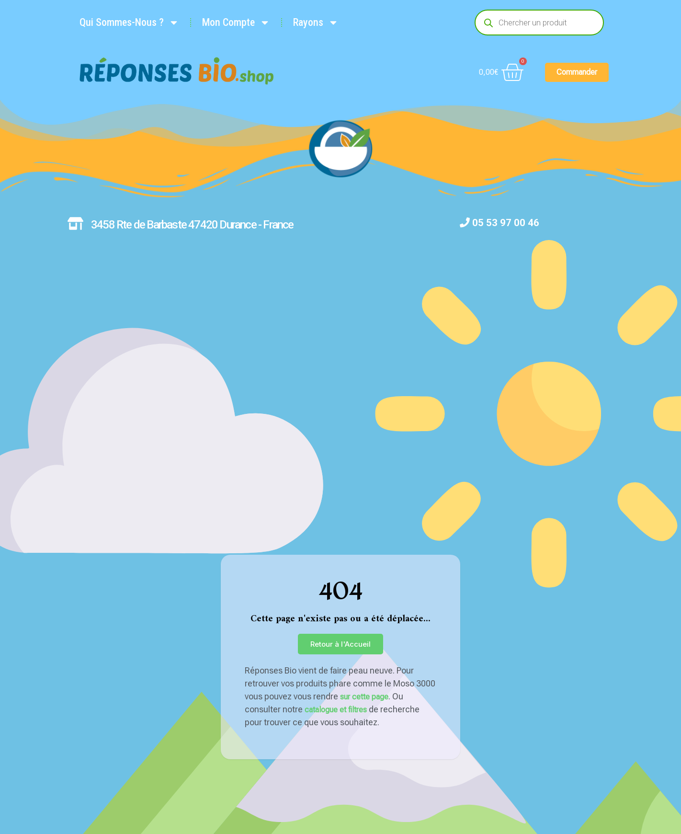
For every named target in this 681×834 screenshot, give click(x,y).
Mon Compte (236, 22)
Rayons (316, 22)
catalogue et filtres (336, 709)
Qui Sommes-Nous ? (129, 22)
